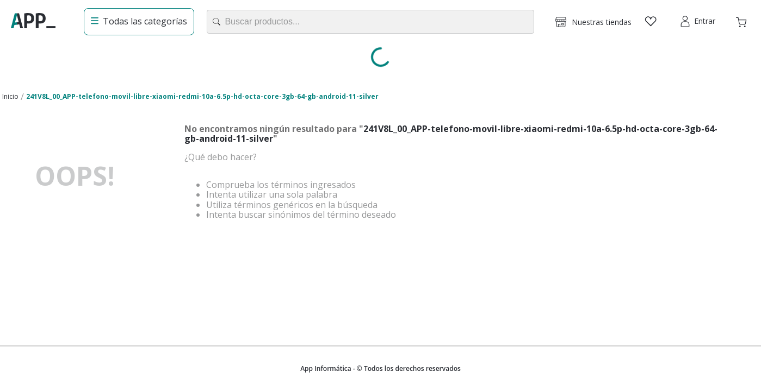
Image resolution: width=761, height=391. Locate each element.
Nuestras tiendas (602, 22)
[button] (593, 22)
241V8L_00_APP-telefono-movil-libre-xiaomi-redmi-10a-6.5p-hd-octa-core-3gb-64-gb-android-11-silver (202, 96)
